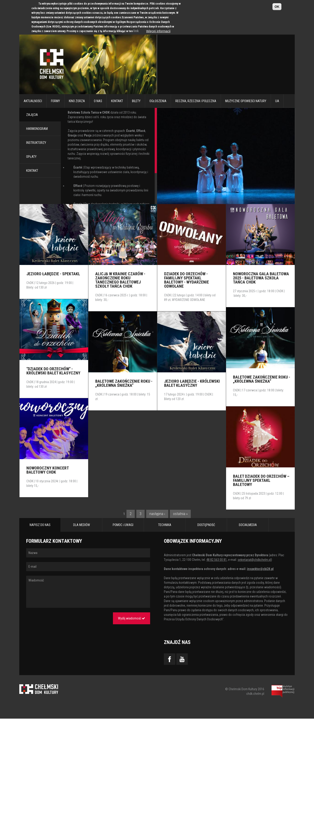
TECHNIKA (164, 525)
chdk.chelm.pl (255, 693)
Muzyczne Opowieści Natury (245, 101)
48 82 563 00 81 (216, 560)
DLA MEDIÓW (81, 525)
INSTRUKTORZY (36, 143)
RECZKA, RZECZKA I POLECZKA (195, 101)
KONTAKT (32, 170)
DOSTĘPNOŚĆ (206, 525)
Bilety (136, 101)
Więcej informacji (158, 31)
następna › (157, 514)
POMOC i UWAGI (123, 525)
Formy (55, 101)
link (136, 31)
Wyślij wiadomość (131, 618)
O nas (98, 101)
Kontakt (117, 101)
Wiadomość (88, 592)
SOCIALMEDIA (248, 525)
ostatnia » (180, 514)
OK (277, 6)
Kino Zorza (77, 101)
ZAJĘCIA (32, 115)
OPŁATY (31, 156)
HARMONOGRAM (37, 129)
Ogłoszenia (157, 101)
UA (277, 101)
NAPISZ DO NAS (40, 525)
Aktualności (33, 101)
